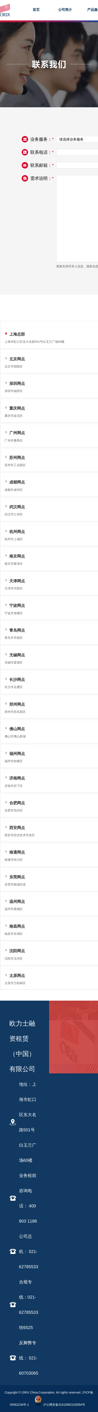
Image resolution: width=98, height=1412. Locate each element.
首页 (36, 10)
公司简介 (65, 10)
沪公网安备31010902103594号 (59, 1404)
